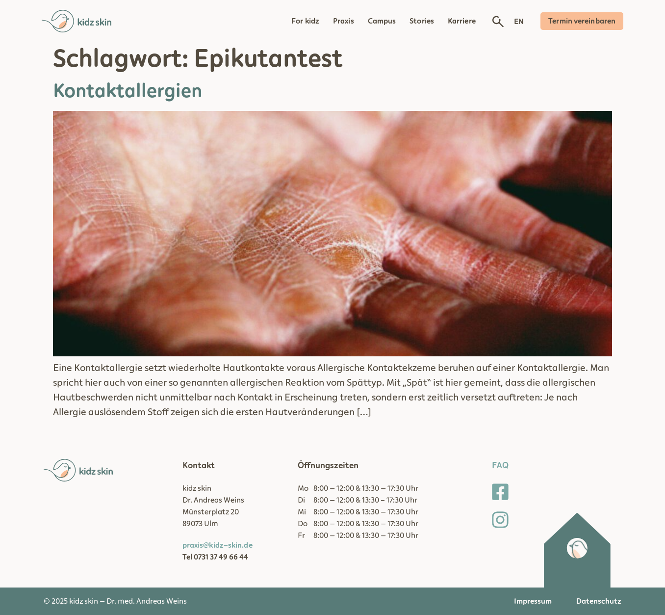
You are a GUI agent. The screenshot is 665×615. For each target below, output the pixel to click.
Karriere (462, 21)
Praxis (343, 21)
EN (519, 22)
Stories (421, 21)
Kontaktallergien (127, 91)
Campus (382, 21)
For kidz (305, 21)
